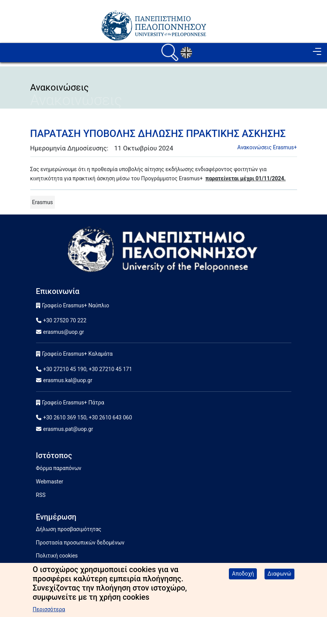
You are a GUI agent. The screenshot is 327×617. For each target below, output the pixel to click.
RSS (41, 495)
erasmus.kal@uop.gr (67, 380)
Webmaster (49, 481)
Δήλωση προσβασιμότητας (69, 529)
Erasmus (42, 202)
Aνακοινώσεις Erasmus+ (267, 147)
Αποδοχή (243, 577)
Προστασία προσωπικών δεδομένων (80, 542)
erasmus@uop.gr (63, 332)
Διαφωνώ (279, 577)
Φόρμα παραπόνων (59, 468)
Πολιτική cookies (57, 556)
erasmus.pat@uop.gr (68, 429)
